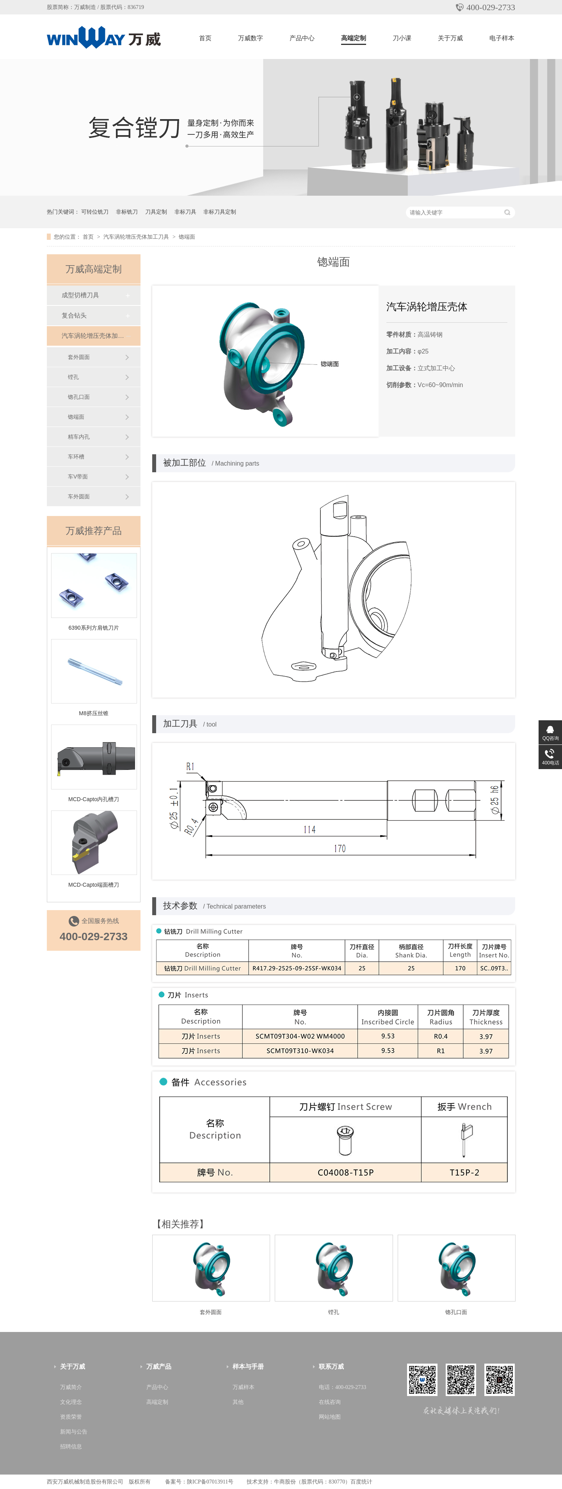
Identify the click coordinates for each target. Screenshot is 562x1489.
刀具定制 (156, 212)
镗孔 (333, 1312)
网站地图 (330, 1417)
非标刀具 (185, 212)
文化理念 (71, 1402)
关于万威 (450, 38)
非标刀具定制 (219, 212)
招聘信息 (71, 1447)
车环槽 (76, 456)
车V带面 (78, 476)
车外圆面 (79, 496)
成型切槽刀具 (80, 295)
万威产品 (158, 1366)
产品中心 (302, 38)
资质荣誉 (71, 1417)
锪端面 (187, 237)
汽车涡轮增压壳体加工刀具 (137, 237)
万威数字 (250, 38)
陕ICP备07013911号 (210, 1482)
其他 (238, 1402)
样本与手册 (248, 1366)
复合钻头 (74, 315)
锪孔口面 (456, 1312)
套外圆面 (211, 1312)
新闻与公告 (73, 1432)
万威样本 (243, 1387)
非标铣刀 (127, 212)
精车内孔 (79, 437)
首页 (205, 38)
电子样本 (501, 38)
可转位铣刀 (94, 212)
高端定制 (353, 38)
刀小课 (402, 38)
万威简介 (71, 1387)
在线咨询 (330, 1402)
